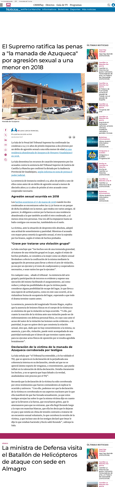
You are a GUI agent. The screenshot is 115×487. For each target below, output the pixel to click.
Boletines (63, 9)
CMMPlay (39, 5)
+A (70, 137)
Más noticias (89, 9)
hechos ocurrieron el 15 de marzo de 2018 (35, 202)
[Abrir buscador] (109, 5)
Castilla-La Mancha (30, 9)
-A (74, 137)
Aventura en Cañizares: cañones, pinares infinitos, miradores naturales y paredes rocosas (106, 128)
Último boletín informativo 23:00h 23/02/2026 (105, 144)
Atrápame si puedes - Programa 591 (104, 157)
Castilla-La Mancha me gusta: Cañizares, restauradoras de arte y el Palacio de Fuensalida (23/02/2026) (106, 73)
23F (16, 1)
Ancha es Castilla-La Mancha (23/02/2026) (104, 172)
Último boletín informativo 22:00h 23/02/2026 (105, 198)
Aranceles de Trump (25, 1)
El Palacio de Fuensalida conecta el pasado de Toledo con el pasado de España (104, 94)
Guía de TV (62, 5)
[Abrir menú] (1, 5)
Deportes (75, 9)
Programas (76, 5)
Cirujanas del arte (104, 111)
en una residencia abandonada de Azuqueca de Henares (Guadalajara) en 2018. (41, 152)
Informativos (49, 9)
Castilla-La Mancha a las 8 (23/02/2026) (105, 184)
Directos (51, 5)
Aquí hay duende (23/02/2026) (106, 55)
